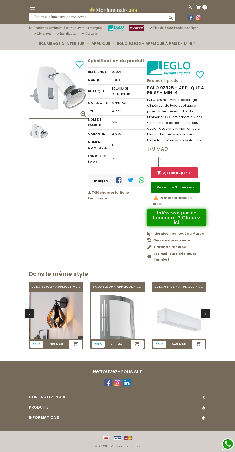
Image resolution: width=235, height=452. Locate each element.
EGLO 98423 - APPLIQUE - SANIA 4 (179, 287)
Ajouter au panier (174, 173)
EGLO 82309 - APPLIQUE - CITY (117, 287)
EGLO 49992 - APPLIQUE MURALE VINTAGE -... (56, 287)
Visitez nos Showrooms (175, 187)
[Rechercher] (102, 17)
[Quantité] (153, 162)
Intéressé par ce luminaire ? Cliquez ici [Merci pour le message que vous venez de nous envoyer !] (177, 217)
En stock (155, 80)
